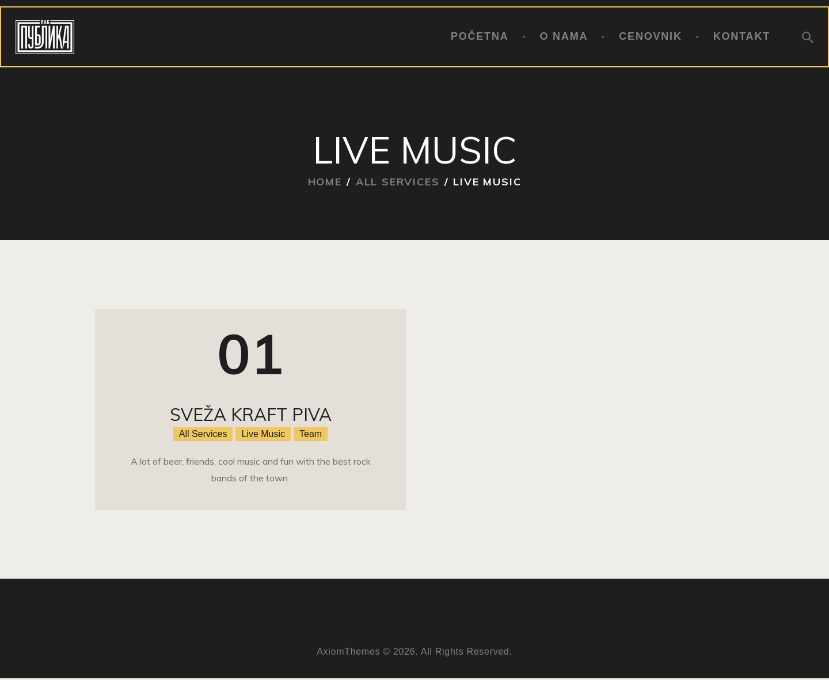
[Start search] (807, 37)
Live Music (263, 434)
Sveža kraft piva (251, 415)
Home (325, 181)
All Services (398, 181)
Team (310, 434)
